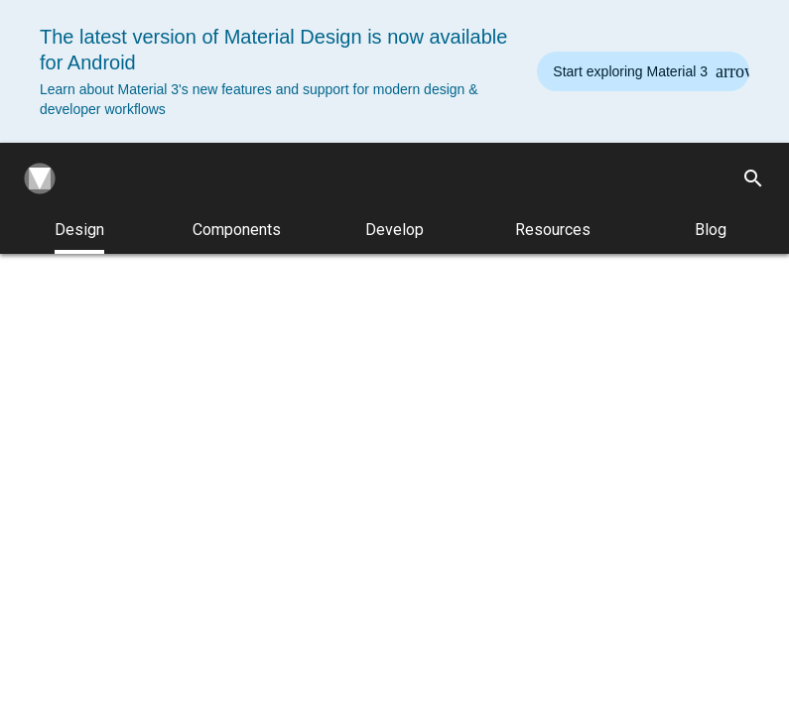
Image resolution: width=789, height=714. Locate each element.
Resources (553, 229)
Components (237, 229)
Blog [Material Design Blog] (710, 229)
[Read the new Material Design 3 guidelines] (643, 71)
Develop (394, 229)
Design (79, 237)
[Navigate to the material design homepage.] (35, 178)
